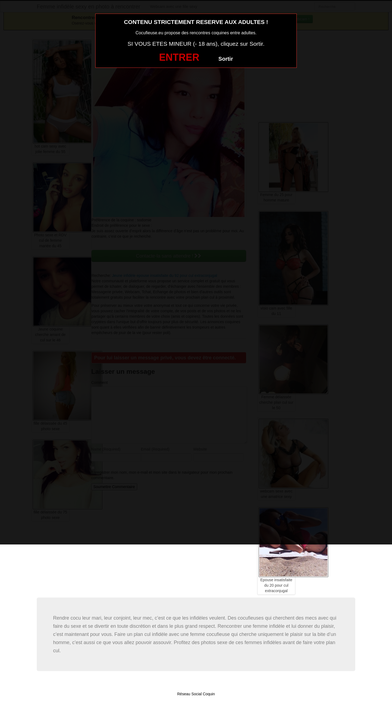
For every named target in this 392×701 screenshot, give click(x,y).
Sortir (225, 59)
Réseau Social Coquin (196, 694)
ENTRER (179, 57)
